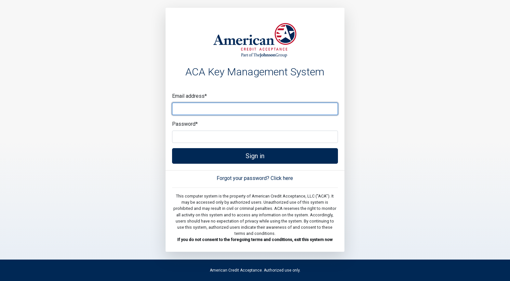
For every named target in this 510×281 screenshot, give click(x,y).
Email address (189, 96)
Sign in (255, 156)
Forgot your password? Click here (255, 178)
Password (185, 124)
